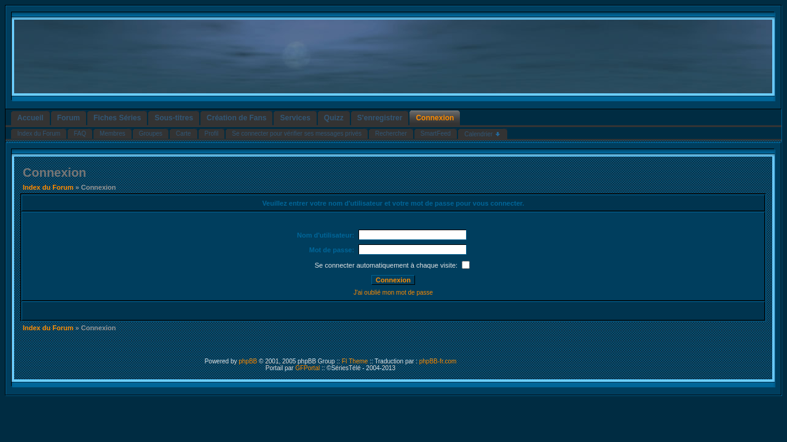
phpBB (248, 361)
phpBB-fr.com (438, 361)
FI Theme (355, 361)
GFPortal (307, 368)
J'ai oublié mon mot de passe (393, 292)
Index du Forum (48, 187)
